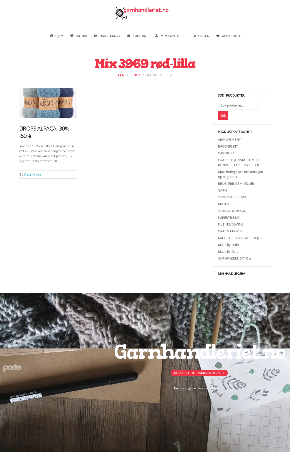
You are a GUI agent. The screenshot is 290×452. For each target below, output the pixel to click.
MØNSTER (226, 204)
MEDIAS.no (217, 388)
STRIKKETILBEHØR (232, 197)
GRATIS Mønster (230, 231)
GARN (222, 190)
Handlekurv (107, 36)
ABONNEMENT (229, 139)
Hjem (56, 36)
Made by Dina (228, 251)
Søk (223, 115)
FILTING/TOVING (231, 224)
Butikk (78, 36)
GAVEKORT (226, 153)
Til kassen (198, 36)
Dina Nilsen (32, 174)
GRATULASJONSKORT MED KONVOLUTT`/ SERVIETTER (238, 162)
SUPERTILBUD (229, 217)
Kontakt (137, 36)
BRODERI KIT (228, 146)
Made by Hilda (228, 245)
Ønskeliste (228, 36)
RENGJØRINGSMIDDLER (236, 183)
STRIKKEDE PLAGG (232, 211)
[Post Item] (48, 103)
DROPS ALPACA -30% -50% (44, 131)
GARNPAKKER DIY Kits (234, 258)
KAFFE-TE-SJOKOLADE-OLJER (240, 238)
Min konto (167, 36)
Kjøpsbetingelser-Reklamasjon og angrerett (240, 174)
